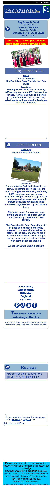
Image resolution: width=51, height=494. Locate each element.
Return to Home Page (13, 425)
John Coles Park (29, 147)
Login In (27, 422)
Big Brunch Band (29, 73)
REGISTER (44, 2)
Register (16, 422)
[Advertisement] (26, 124)
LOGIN (35, 2)
